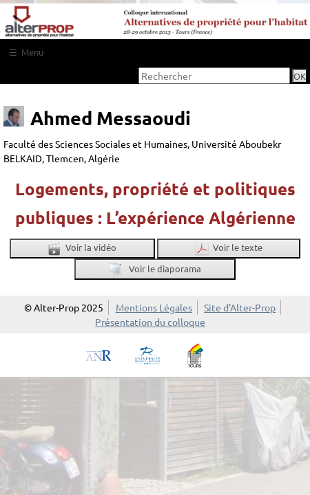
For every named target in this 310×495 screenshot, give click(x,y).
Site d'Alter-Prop (240, 307)
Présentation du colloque (150, 322)
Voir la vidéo (82, 248)
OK (299, 76)
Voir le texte (228, 248)
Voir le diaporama (155, 270)
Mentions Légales (154, 307)
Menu (32, 52)
